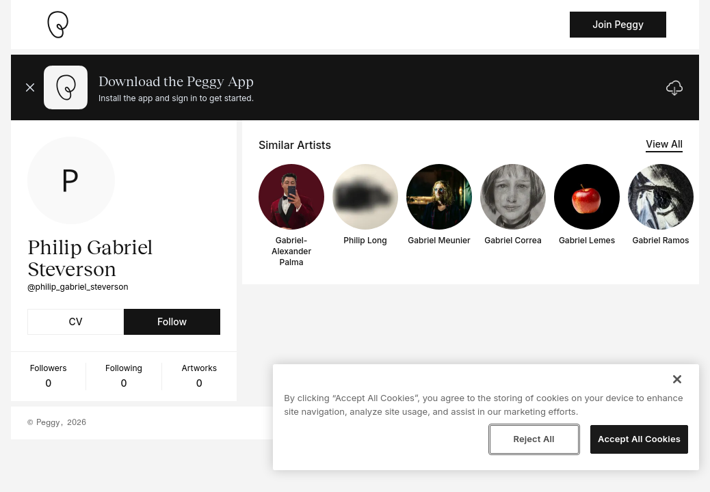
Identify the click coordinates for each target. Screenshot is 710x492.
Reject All (533, 438)
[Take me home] (57, 24)
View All (664, 144)
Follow (172, 321)
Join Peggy (618, 24)
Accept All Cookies (639, 438)
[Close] (677, 379)
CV (75, 321)
